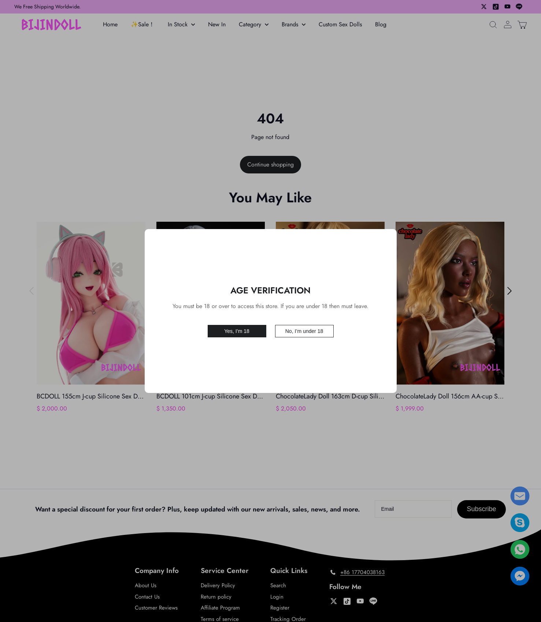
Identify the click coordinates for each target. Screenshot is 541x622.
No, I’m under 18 (304, 330)
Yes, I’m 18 (236, 330)
